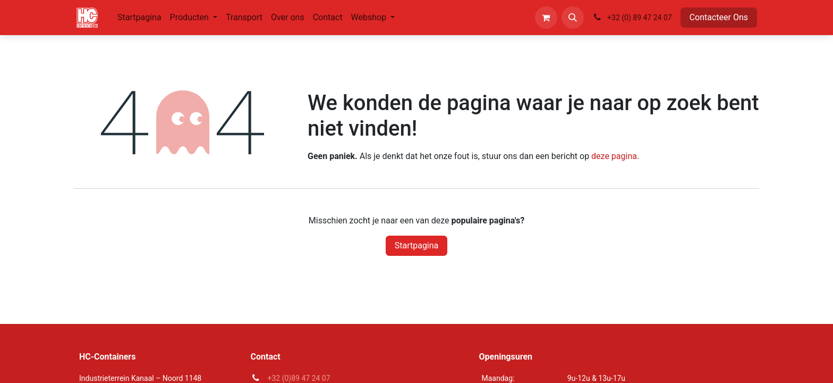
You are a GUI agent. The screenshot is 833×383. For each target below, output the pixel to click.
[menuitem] (139, 17)
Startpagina (417, 245)
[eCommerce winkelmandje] (546, 17)
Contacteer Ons (719, 17)
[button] (573, 17)
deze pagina (614, 156)
